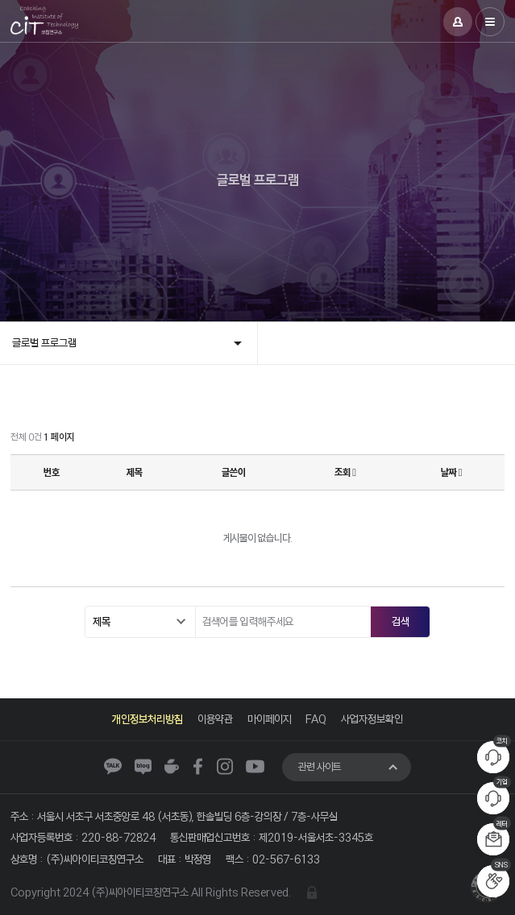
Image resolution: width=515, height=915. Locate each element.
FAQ (316, 719)
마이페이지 (269, 719)
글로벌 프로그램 (44, 343)
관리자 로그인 (312, 892)
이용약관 (215, 719)
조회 (345, 472)
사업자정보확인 (373, 719)
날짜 (452, 472)
